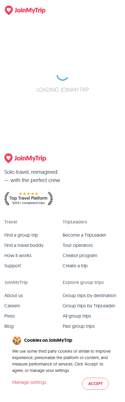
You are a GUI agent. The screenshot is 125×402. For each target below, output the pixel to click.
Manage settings (29, 382)
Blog (9, 326)
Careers (12, 306)
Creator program (80, 255)
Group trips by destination (89, 295)
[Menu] (114, 10)
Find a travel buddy (23, 245)
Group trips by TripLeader (89, 306)
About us (13, 295)
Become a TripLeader (84, 235)
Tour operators (78, 245)
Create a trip (75, 265)
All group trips (77, 316)
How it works (17, 255)
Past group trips (79, 326)
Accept (95, 384)
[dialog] (62, 363)
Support (12, 265)
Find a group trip (21, 235)
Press (9, 316)
